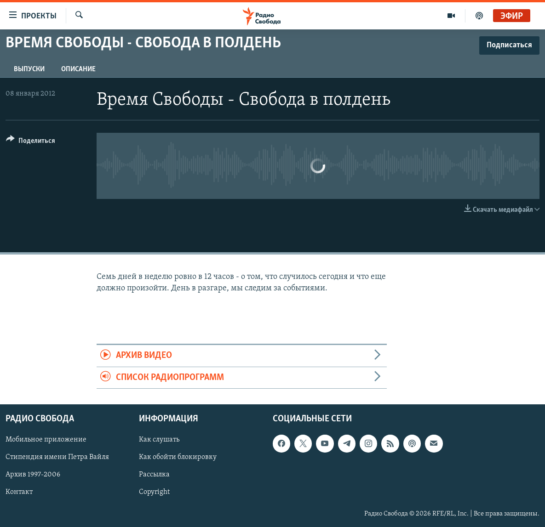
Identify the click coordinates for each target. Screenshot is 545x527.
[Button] (30, 142)
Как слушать (159, 439)
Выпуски (29, 69)
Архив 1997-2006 (33, 474)
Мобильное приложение (46, 439)
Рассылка (154, 474)
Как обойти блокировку (178, 457)
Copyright (154, 492)
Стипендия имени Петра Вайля (57, 457)
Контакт (19, 492)
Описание (78, 69)
